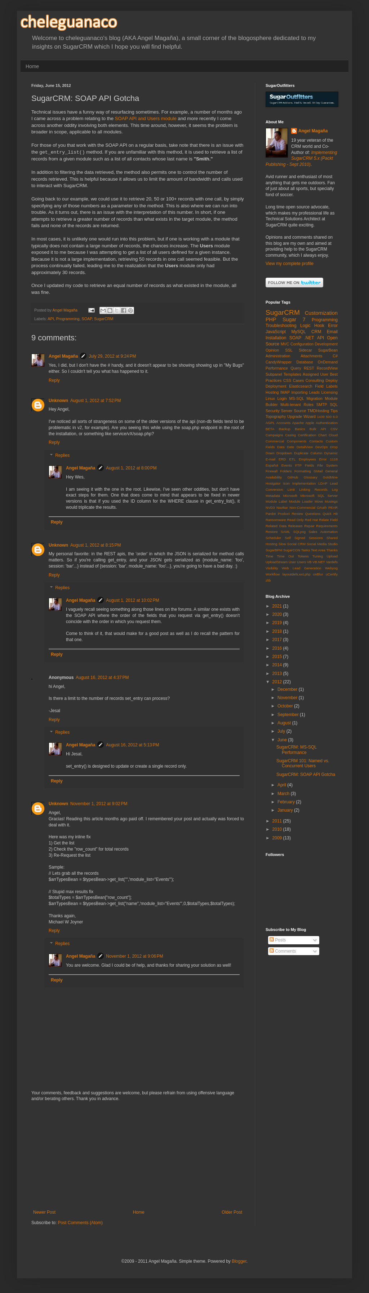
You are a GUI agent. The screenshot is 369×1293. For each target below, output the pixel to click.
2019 (277, 622)
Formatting (302, 471)
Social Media (316, 544)
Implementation (304, 483)
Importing (299, 392)
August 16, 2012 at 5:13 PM (132, 744)
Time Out (285, 556)
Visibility (272, 568)
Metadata (273, 496)
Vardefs (332, 562)
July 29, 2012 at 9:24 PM (112, 356)
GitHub (293, 477)
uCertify (332, 574)
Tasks (305, 550)
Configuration (302, 344)
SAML (285, 532)
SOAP (86, 319)
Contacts (316, 441)
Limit (291, 489)
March (284, 793)
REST (309, 368)
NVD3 (270, 507)
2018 (277, 631)
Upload (332, 556)
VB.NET (318, 562)
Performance (277, 368)
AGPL (270, 423)
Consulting (315, 380)
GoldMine (330, 477)
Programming (68, 319)
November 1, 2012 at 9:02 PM (98, 803)
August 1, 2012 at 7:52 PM (95, 400)
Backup (284, 429)
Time (269, 556)
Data (280, 447)
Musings (331, 501)
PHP (271, 319)
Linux (270, 398)
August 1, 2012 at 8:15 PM (95, 545)
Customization (321, 313)
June (282, 739)
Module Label (276, 501)
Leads (314, 392)
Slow (282, 544)
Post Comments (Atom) (80, 1222)
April (282, 784)
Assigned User (315, 374)
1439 (321, 417)
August (284, 722)
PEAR (333, 507)
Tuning (317, 556)
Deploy (331, 380)
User (292, 562)
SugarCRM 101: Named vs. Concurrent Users (302, 763)
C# (335, 356)
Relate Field (328, 520)
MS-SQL (296, 398)
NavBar (282, 507)
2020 (277, 614)
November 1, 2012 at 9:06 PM (134, 956)
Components (296, 441)
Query (295, 368)
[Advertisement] (138, 1156)
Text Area (318, 550)
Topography (276, 416)
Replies (62, 455)
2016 (277, 648)
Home (32, 66)
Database (304, 362)
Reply (54, 380)
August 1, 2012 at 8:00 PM (131, 468)
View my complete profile (290, 263)
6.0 (335, 417)
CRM (316, 331)
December (288, 689)
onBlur (318, 574)
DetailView (305, 447)
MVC (285, 344)
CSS (287, 380)
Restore (272, 532)
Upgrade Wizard (301, 416)
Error (333, 325)
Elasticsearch (300, 386)
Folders (286, 471)
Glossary (310, 477)
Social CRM (296, 544)
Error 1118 (328, 459)
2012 (277, 681)
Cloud (333, 435)
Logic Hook (312, 325)
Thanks (332, 550)
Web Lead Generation (301, 568)
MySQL (299, 331)
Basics (300, 429)
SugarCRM (103, 319)
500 (329, 417)
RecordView (327, 368)
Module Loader (301, 501)
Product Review (290, 514)
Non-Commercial (302, 507)
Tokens (303, 556)
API (51, 319)
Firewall (271, 471)
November (288, 697)
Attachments (311, 356)
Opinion (272, 350)
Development (326, 344)
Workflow (273, 574)
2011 (277, 821)
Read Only (295, 520)
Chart (322, 435)
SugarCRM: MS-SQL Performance (296, 750)
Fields (309, 465)
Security (273, 411)
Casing (290, 435)
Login (281, 398)
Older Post (232, 1212)
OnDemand (328, 362)
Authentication (327, 423)
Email (332, 331)
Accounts (283, 423)
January (285, 810)
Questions (312, 514)
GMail (318, 471)
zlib (268, 580)
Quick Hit (330, 514)
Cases (298, 380)
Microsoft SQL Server (319, 496)
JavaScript (276, 331)
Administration (278, 356)
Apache (298, 423)
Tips (334, 411)
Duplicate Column (308, 453)
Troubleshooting (281, 325)
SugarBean (328, 350)
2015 (277, 656)
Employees (307, 459)
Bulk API (318, 429)
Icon (286, 483)
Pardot (271, 514)
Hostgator (273, 483)
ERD (282, 459)
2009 (277, 837)
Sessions (316, 538)
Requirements (327, 526)
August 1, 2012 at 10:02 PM (132, 600)
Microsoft (290, 496)
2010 (277, 829)
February (286, 801)
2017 (277, 639)
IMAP (285, 392)
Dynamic (331, 453)
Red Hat (311, 520)
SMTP (321, 404)
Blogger (239, 1261)
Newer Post (44, 1212)
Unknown (58, 400)
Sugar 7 (294, 319)
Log (335, 489)
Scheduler (273, 538)
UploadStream (277, 562)
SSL (288, 350)
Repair (309, 526)
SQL (334, 404)
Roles (308, 404)
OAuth (321, 507)
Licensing (329, 392)
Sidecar (305, 350)
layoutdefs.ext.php (297, 574)
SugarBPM (274, 550)
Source (300, 411)
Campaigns (274, 435)
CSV (334, 429)
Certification (307, 435)
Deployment (276, 386)
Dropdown (284, 453)
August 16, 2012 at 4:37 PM (102, 677)
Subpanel (274, 374)
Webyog (331, 568)
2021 (277, 606)
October (285, 706)
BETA (270, 429)
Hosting (272, 392)
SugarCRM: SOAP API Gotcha (305, 774)
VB (309, 562)
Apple (309, 423)
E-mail (270, 459)
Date (290, 447)
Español (272, 465)
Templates (292, 374)
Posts (278, 940)
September (288, 714)
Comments (283, 951)
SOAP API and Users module (146, 118)
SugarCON (291, 550)
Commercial (275, 441)
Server (287, 411)
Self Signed (295, 538)
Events (286, 465)
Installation (276, 337)
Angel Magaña (63, 356)
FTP (298, 465)
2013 (277, 673)
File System (327, 465)
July (281, 731)
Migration (315, 398)
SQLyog (299, 532)
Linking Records (313, 489)
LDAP (323, 483)
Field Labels (326, 386)
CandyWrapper (279, 362)
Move (319, 501)
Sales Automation (323, 532)
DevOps (321, 447)
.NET (309, 337)
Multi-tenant (290, 404)
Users (301, 562)
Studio (333, 544)
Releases (295, 526)
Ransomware (276, 520)
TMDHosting (318, 411)
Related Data (276, 526)
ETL (292, 459)
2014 (277, 664)
